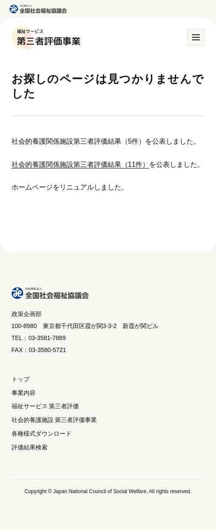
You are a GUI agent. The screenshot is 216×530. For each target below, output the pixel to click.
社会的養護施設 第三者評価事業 (54, 419)
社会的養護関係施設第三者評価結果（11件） (81, 164)
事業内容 (24, 392)
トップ (21, 379)
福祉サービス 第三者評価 (45, 406)
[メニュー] (195, 37)
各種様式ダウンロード (42, 433)
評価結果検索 (30, 447)
